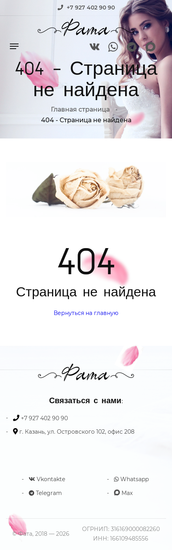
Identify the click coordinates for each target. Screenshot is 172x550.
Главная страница (80, 109)
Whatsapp (131, 479)
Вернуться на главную (86, 313)
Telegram (45, 493)
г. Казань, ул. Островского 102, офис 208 (77, 431)
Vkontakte (47, 479)
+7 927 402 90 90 (91, 7)
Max (123, 493)
